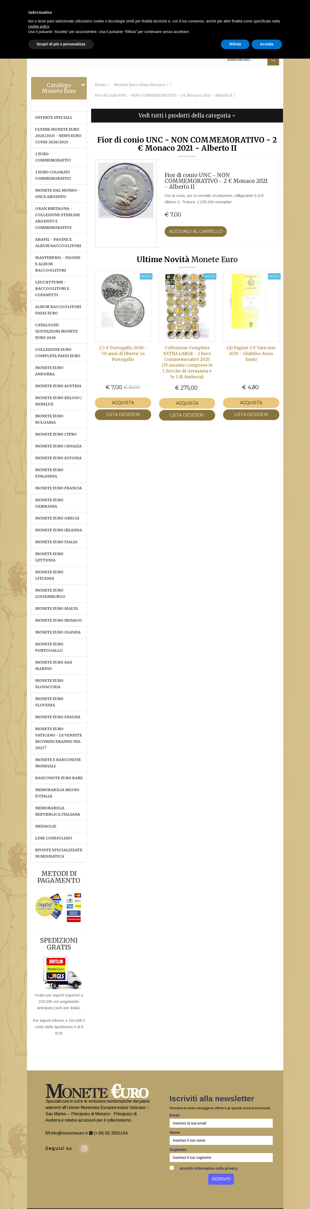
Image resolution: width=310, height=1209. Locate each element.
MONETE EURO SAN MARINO (53, 665)
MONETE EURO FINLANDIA (49, 473)
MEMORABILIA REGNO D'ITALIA (57, 793)
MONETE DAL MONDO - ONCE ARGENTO (57, 193)
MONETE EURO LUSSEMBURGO (50, 593)
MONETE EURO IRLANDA (58, 530)
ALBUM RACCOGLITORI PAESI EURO (58, 309)
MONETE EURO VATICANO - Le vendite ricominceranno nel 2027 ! (58, 738)
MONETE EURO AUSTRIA (58, 386)
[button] (187, 116)
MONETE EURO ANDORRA (49, 370)
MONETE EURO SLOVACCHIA (49, 683)
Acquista (123, 402)
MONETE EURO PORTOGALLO (49, 647)
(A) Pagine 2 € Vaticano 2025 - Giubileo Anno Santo (251, 353)
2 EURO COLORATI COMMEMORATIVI (53, 175)
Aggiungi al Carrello (196, 231)
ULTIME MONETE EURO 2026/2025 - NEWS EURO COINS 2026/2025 (58, 135)
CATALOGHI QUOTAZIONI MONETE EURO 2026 (56, 331)
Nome (175, 1132)
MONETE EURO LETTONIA (49, 557)
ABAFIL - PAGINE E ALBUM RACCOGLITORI (58, 242)
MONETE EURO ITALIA (56, 542)
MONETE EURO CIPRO (56, 434)
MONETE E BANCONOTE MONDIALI (58, 762)
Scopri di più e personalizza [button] (61, 44)
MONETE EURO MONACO (58, 620)
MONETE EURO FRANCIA (58, 488)
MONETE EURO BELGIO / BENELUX (58, 401)
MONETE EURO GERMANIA (49, 503)
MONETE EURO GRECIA (57, 518)
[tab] (59, 88)
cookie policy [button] (38, 26)
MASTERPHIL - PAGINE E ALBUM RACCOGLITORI (57, 264)
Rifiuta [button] (235, 44)
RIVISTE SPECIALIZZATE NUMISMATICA (58, 853)
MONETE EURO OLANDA (58, 632)
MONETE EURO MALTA (56, 608)
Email (174, 1115)
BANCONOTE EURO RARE (59, 778)
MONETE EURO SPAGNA (57, 717)
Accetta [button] (267, 44)
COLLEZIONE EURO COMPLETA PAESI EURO (57, 352)
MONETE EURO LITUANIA (49, 575)
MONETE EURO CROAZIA (58, 446)
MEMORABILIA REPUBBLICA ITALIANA (57, 811)
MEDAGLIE (45, 826)
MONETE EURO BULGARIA (49, 419)
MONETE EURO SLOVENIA (49, 701)
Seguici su (58, 1148)
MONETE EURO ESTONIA (58, 458)
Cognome (178, 1149)
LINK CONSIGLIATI (53, 838)
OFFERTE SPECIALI (53, 117)
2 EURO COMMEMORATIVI (53, 157)
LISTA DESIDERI (123, 414)
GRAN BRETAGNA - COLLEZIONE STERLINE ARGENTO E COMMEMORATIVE (57, 218)
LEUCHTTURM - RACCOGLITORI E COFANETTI (52, 288)
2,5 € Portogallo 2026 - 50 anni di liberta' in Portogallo (123, 353)
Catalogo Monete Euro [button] (59, 88)
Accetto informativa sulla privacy (204, 1168)
